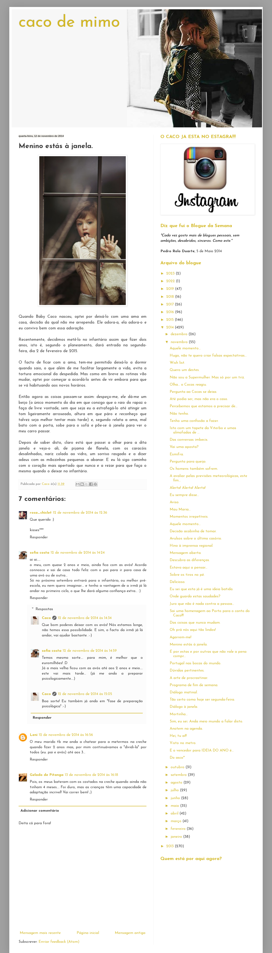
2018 (170, 297)
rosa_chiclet (41, 513)
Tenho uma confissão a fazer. (194, 421)
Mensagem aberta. (185, 553)
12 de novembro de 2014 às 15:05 (85, 694)
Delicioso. (177, 582)
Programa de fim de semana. (194, 685)
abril (175, 813)
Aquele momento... (185, 348)
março (176, 821)
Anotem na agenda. (186, 729)
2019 (170, 289)
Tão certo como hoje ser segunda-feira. (202, 700)
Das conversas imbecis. (189, 440)
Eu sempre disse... (184, 495)
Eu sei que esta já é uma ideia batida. (201, 589)
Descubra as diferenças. (190, 560)
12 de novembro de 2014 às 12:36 (80, 513)
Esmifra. (177, 454)
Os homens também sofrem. (194, 469)
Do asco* (177, 758)
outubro (178, 767)
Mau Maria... (180, 509)
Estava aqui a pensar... (188, 567)
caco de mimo (69, 22)
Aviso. (174, 502)
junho (176, 798)
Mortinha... (179, 714)
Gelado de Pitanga (46, 775)
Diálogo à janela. (184, 707)
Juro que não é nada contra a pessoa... (202, 604)
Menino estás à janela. (188, 644)
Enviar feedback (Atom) (59, 942)
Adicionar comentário (39, 811)
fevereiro (179, 829)
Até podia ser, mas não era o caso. (199, 399)
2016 (170, 312)
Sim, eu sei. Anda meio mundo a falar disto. (206, 721)
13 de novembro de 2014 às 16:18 (91, 775)
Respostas (44, 609)
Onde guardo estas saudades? (195, 596)
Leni (33, 735)
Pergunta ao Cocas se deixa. (193, 392)
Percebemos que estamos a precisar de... (203, 406)
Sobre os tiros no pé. (187, 575)
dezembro (180, 334)
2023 (171, 273)
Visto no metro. (183, 743)
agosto (177, 782)
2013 (170, 846)
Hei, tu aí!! (178, 736)
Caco (46, 618)
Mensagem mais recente (40, 933)
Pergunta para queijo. (188, 461)
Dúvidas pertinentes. (187, 670)
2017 (170, 304)
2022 (171, 281)
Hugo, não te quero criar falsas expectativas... (208, 355)
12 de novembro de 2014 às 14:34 (85, 618)
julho (175, 790)
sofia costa (39, 553)
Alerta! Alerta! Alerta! (188, 488)
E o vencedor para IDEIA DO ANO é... (202, 750)
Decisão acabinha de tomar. (193, 531)
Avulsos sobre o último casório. (196, 538)
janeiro (177, 837)
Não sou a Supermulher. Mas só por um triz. (207, 377)
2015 (170, 320)
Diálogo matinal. (184, 692)
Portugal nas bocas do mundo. (195, 663)
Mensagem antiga (130, 933)
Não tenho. (179, 414)
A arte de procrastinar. (189, 678)
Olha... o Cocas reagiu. (188, 385)
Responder (39, 537)
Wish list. (177, 363)
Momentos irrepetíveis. (189, 517)
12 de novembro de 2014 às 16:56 (66, 735)
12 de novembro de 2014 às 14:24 (78, 553)
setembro (179, 775)
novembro (180, 342)
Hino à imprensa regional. (191, 546)
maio (175, 806)
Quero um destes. (184, 370)
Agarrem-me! (180, 637)
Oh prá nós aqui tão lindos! (193, 630)
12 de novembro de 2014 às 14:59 (90, 651)
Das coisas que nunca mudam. (195, 623)
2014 (170, 327)
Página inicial (88, 933)
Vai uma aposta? (184, 447)
